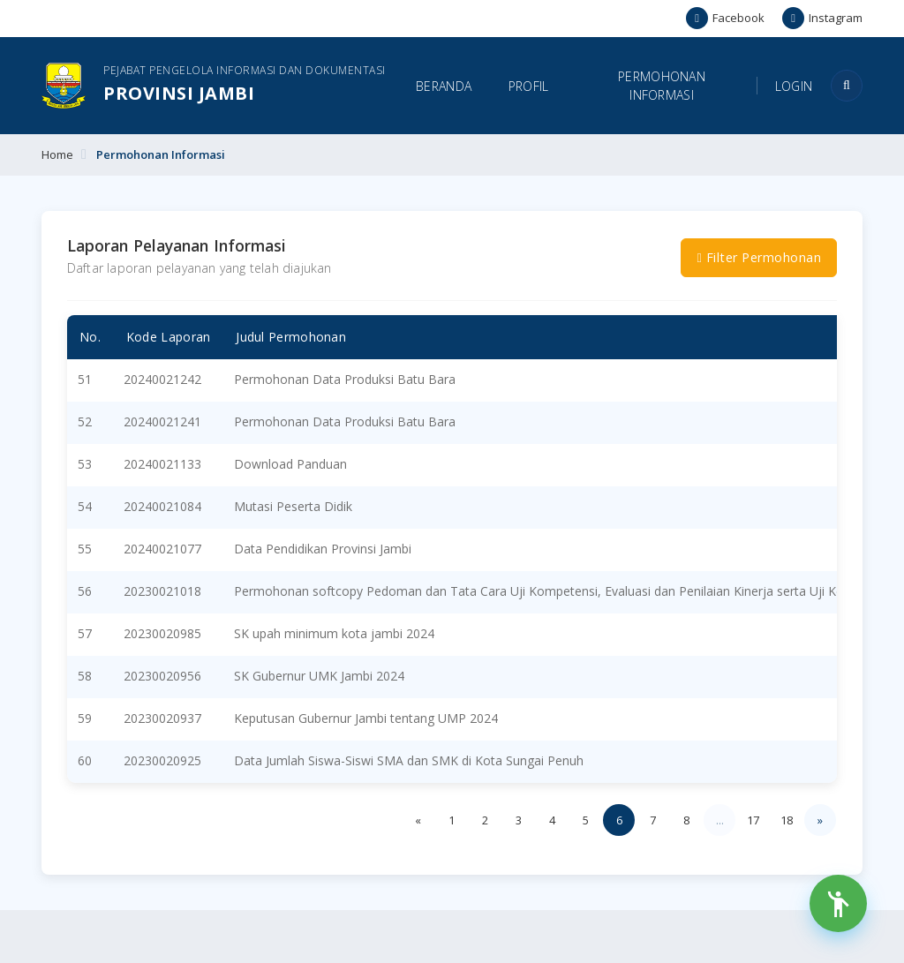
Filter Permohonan (759, 257)
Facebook (725, 18)
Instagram (822, 18)
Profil (528, 86)
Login (794, 86)
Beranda (443, 86)
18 (786, 820)
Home (57, 154)
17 (753, 820)
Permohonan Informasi (661, 85)
